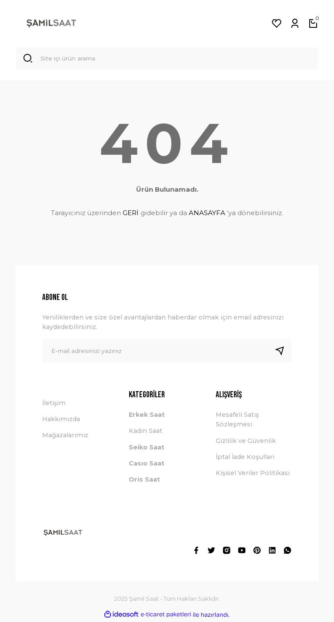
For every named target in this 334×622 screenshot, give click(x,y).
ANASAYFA (207, 214)
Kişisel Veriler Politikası (253, 475)
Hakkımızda (61, 420)
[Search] (167, 59)
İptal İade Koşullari (245, 458)
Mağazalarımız (65, 437)
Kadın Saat (145, 432)
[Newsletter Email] (167, 352)
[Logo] (51, 23)
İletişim (54, 404)
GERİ (131, 214)
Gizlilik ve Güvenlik (246, 442)
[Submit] (283, 352)
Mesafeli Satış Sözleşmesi (237, 420)
